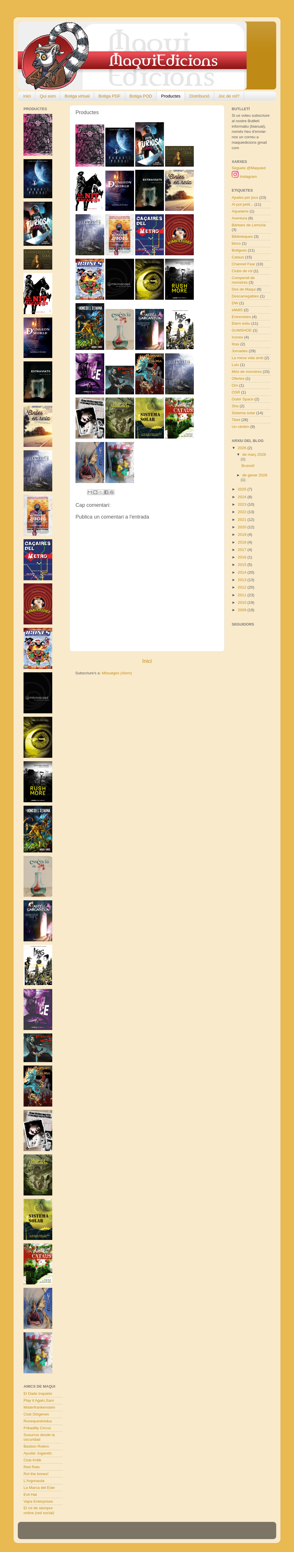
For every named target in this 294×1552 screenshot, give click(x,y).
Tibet (236, 420)
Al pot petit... (242, 204)
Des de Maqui (244, 289)
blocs (236, 243)
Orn (235, 385)
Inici (27, 96)
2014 (242, 572)
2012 (242, 587)
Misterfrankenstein (39, 1407)
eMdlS (237, 310)
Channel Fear (243, 264)
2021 (242, 519)
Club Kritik (32, 1460)
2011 (242, 595)
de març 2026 (254, 454)
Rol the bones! (36, 1474)
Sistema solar (243, 413)
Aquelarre (240, 211)
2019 (242, 534)
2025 (242, 489)
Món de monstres (247, 371)
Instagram (244, 176)
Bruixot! (248, 466)
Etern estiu (241, 323)
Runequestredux (38, 1421)
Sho (235, 406)
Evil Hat (30, 1494)
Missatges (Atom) (117, 673)
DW (235, 303)
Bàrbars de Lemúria (249, 225)
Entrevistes (241, 317)
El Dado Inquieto (38, 1393)
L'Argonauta (34, 1481)
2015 (242, 564)
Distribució (199, 96)
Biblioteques (242, 236)
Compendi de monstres (243, 280)
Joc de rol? (228, 96)
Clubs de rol (242, 271)
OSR (236, 392)
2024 (242, 497)
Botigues (239, 250)
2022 (242, 512)
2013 (242, 580)
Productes (171, 96)
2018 (242, 542)
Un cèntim (240, 426)
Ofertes (238, 378)
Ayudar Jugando (38, 1453)
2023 (242, 504)
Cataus (238, 257)
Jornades (240, 351)
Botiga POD (140, 96)
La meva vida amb (247, 358)
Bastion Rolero (36, 1446)
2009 (242, 610)
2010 (242, 602)
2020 (242, 527)
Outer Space (243, 399)
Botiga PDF (109, 96)
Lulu (235, 365)
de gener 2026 (254, 475)
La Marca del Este (39, 1487)
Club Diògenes (36, 1414)
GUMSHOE (242, 330)
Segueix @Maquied (249, 168)
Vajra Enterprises (38, 1501)
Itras (235, 344)
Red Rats (32, 1467)
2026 (242, 448)
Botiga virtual (77, 96)
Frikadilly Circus (37, 1428)
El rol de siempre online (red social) (39, 1510)
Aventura (239, 218)
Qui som (48, 96)
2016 (242, 557)
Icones (237, 337)
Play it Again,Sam (39, 1400)
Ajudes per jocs (245, 197)
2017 (242, 550)
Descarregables (245, 296)
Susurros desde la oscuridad (39, 1437)
